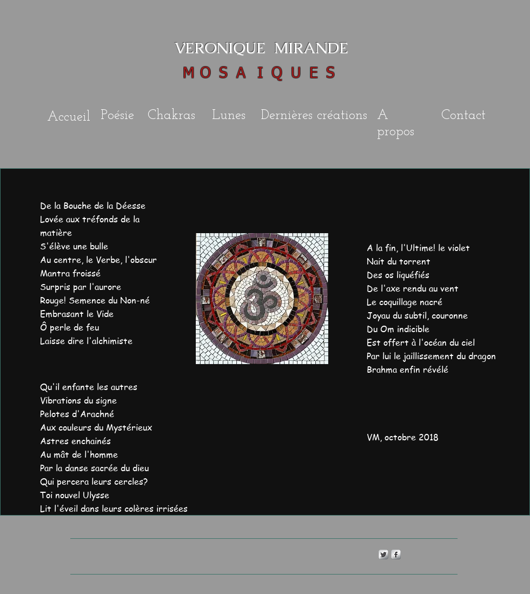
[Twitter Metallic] (383, 554)
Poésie (117, 115)
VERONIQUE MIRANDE (250, 47)
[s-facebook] (396, 554)
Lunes (229, 115)
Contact (463, 115)
